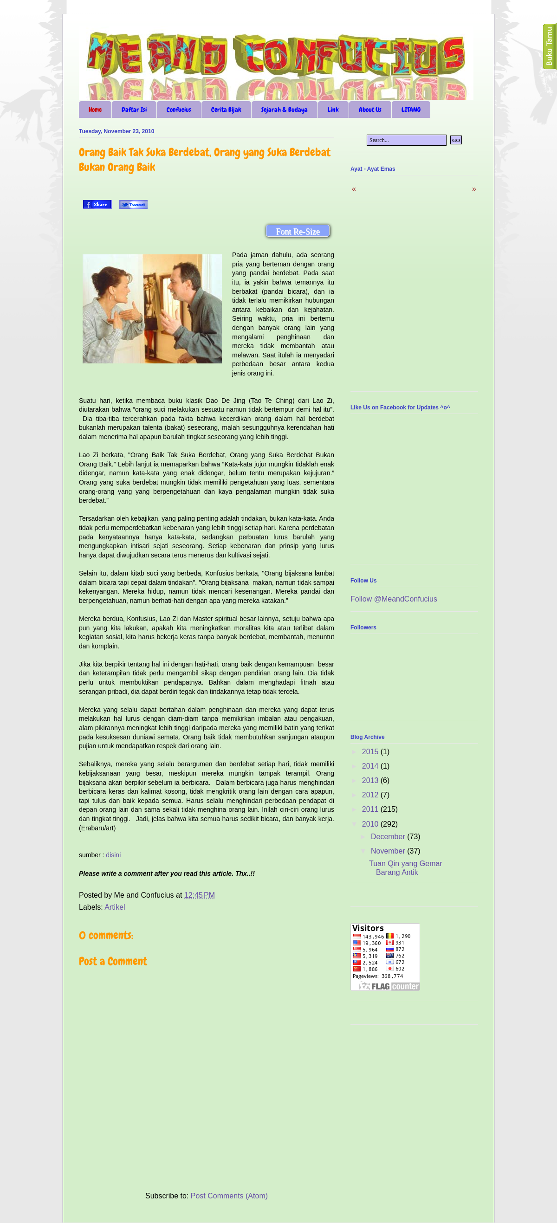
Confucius (179, 109)
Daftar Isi (134, 109)
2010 (371, 824)
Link (333, 109)
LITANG (411, 109)
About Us (370, 109)
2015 (371, 752)
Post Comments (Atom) (229, 1196)
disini (113, 855)
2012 (371, 795)
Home (95, 109)
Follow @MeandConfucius (393, 599)
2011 (371, 809)
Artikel (114, 907)
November (389, 851)
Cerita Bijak (226, 109)
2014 (371, 766)
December (389, 837)
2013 (371, 780)
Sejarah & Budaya (284, 109)
